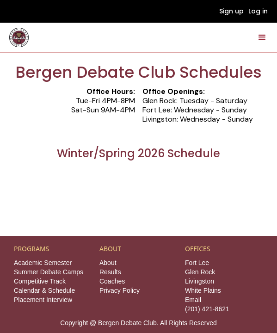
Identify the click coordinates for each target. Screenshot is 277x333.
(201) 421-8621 (207, 309)
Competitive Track (40, 281)
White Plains (203, 290)
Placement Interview (43, 299)
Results (110, 272)
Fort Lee (197, 262)
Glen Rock (200, 272)
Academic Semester (43, 262)
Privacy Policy (119, 290)
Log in (258, 11)
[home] (19, 37)
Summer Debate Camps (48, 272)
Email (193, 299)
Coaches (112, 281)
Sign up (231, 11)
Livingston (199, 281)
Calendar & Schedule (44, 290)
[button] (262, 37)
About (108, 262)
